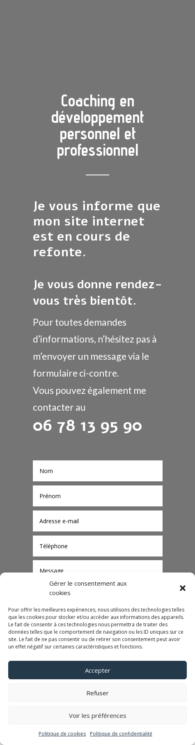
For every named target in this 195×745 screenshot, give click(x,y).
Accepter (97, 670)
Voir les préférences (97, 715)
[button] (183, 588)
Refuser (97, 693)
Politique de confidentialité (121, 733)
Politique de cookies (62, 733)
